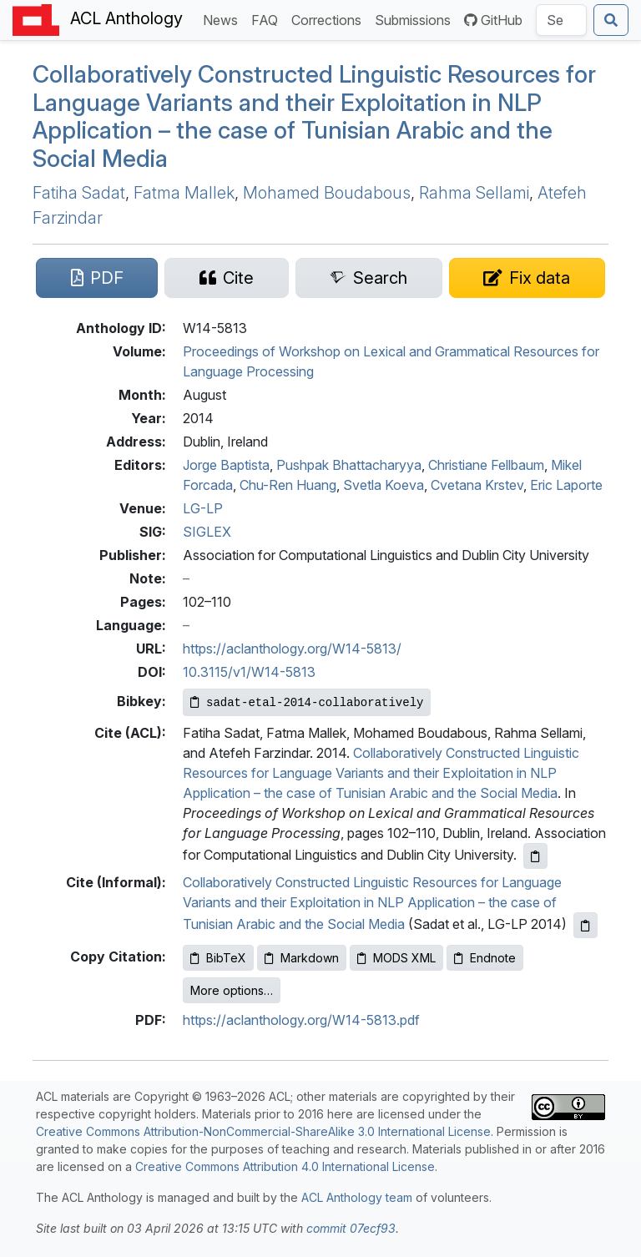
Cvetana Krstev (477, 485)
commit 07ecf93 (351, 1228)
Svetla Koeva (383, 485)
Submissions (416, 18)
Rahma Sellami (474, 193)
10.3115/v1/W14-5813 (249, 672)
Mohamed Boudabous (327, 193)
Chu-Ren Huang (288, 485)
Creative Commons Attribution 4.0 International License (285, 1166)
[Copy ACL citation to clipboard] (535, 856)
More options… (231, 990)
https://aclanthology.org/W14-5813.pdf (301, 1020)
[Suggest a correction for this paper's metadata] (527, 278)
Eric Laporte (566, 485)
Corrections (329, 18)
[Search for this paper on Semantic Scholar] (368, 278)
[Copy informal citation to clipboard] (585, 925)
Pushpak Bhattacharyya (348, 465)
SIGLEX (207, 531)
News (224, 18)
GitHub (493, 20)
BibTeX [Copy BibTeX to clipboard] (218, 958)
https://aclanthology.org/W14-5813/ (292, 648)
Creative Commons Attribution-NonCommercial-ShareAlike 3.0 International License (263, 1131)
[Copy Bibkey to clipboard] (307, 702)
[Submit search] (610, 20)
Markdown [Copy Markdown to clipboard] (302, 958)
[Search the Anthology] (561, 20)
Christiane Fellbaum (486, 465)
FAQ (268, 18)
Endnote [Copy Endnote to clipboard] (485, 958)
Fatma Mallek (184, 193)
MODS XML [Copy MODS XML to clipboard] (396, 958)
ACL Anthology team (356, 1197)
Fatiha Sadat (79, 193)
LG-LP (203, 508)
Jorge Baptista (226, 465)
